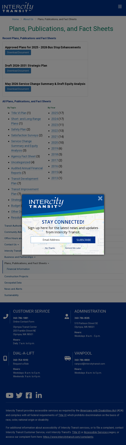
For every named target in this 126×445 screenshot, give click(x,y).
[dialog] (63, 225)
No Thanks (50, 248)
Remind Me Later (73, 248)
